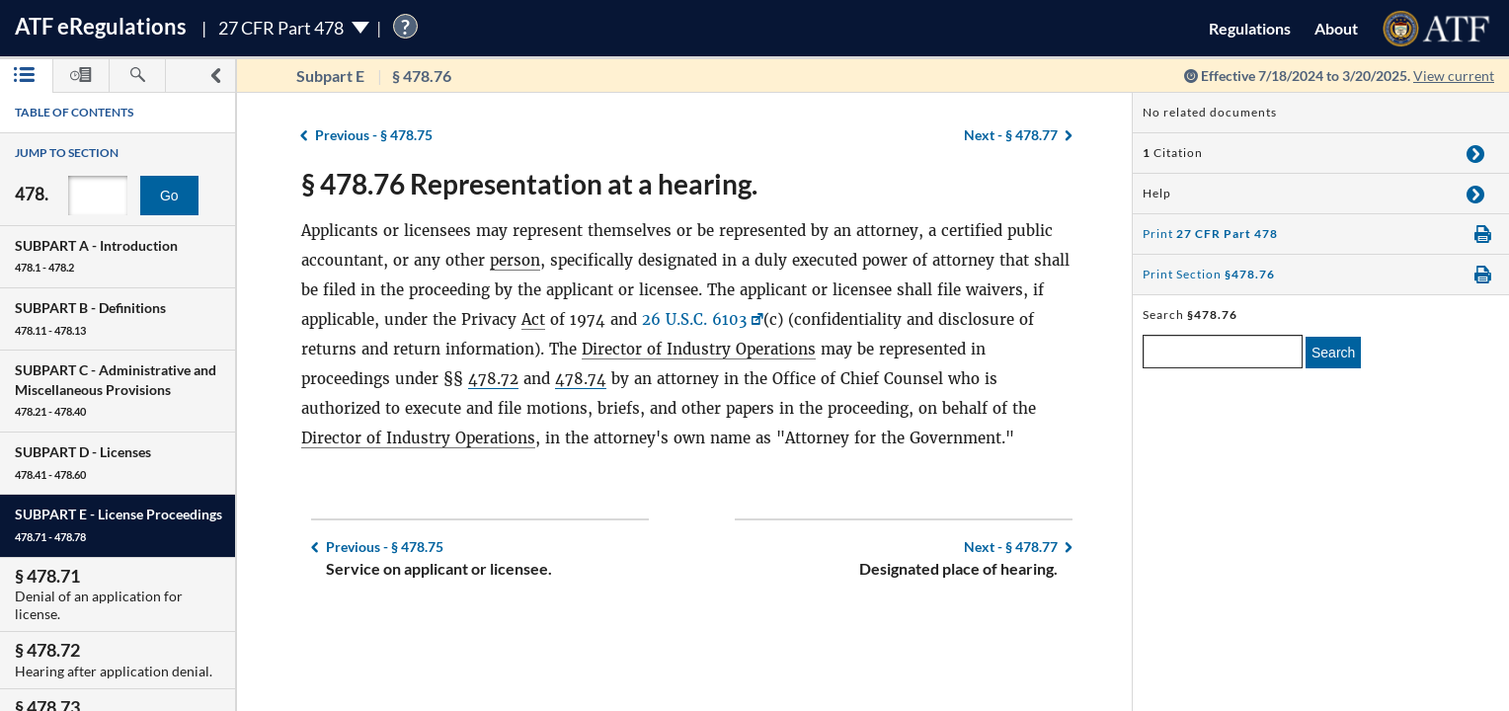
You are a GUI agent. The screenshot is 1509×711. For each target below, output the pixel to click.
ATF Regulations (101, 26)
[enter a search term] (1223, 351)
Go (169, 195)
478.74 (580, 378)
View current (1453, 75)
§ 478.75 (374, 134)
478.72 (493, 378)
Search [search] (1333, 352)
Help (1157, 193)
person (515, 260)
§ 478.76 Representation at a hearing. (529, 183)
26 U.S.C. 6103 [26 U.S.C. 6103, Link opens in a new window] (694, 319)
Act (533, 319)
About (1336, 28)
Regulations (1250, 28)
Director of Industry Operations (699, 349)
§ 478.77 (1011, 134)
